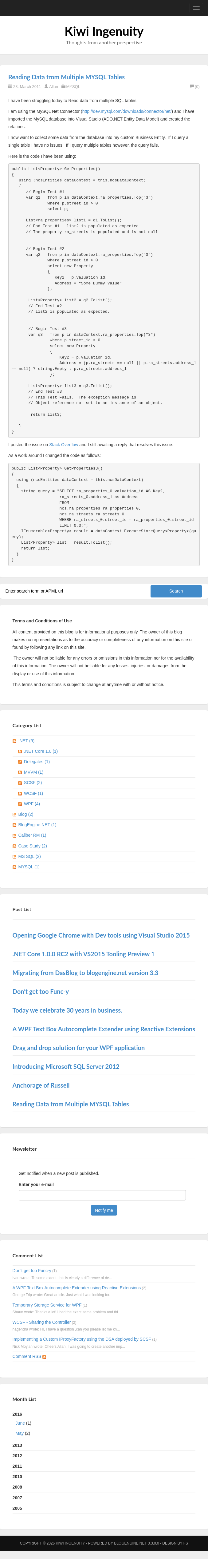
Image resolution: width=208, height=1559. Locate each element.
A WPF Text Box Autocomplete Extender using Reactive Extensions (77, 1287)
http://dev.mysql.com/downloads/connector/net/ (127, 111)
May (20, 1433)
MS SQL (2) (29, 856)
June (20, 1423)
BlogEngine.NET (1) (37, 824)
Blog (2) (25, 814)
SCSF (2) (33, 782)
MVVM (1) (33, 772)
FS (185, 1543)
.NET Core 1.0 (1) (41, 751)
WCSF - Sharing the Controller (42, 1322)
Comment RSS (29, 1356)
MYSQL (73, 86)
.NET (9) (26, 740)
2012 (17, 1455)
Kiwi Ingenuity (104, 31)
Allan (53, 86)
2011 (17, 1466)
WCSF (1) (33, 793)
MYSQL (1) (29, 866)
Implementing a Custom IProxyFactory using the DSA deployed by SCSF (82, 1339)
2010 (17, 1476)
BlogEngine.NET (130, 1543)
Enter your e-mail (36, 1184)
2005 (17, 1508)
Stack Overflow (63, 444)
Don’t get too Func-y (32, 1270)
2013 (17, 1445)
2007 (17, 1497)
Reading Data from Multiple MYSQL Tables (66, 77)
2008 (17, 1487)
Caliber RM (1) (32, 835)
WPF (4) (32, 803)
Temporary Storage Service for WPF (47, 1305)
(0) (195, 86)
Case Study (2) (32, 845)
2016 (104, 1425)
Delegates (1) (37, 761)
